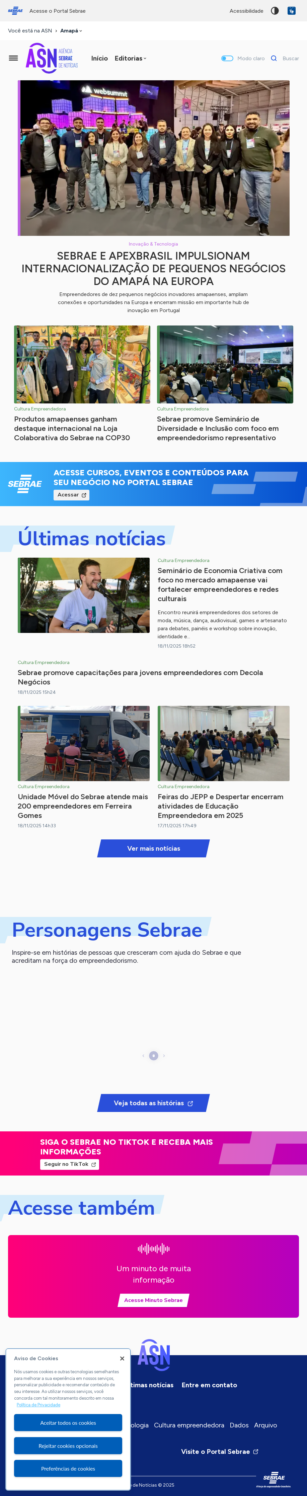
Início (99, 58)
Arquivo (265, 1425)
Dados (239, 1425)
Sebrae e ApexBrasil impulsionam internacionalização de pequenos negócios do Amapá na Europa (153, 269)
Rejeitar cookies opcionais (68, 1445)
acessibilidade (246, 11)
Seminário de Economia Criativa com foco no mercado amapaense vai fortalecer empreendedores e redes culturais (220, 584)
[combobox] (71, 31)
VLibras (291, 10)
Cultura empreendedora (189, 1425)
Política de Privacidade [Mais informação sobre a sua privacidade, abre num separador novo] (38, 1404)
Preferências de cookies (68, 1468)
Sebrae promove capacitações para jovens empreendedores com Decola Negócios (140, 677)
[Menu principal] (13, 58)
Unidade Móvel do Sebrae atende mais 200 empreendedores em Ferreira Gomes (83, 806)
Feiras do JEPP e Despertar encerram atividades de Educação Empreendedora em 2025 (221, 806)
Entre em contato (209, 1385)
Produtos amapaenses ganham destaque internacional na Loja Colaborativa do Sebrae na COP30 (72, 428)
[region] (68, 1419)
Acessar (68, 494)
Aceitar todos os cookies (68, 1422)
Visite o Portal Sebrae (220, 1451)
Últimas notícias (148, 1385)
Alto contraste (274, 10)
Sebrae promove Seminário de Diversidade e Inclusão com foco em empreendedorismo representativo (218, 428)
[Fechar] (122, 1358)
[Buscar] (283, 58)
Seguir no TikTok (66, 1164)
